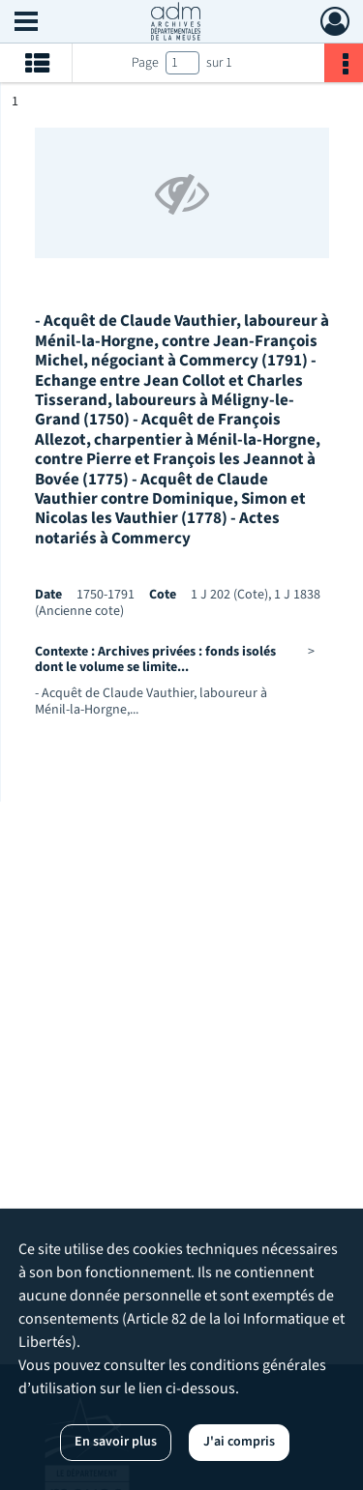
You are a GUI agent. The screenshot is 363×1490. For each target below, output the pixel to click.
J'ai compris (239, 1441)
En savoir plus (116, 1441)
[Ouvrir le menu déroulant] (26, 23)
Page (145, 63)
